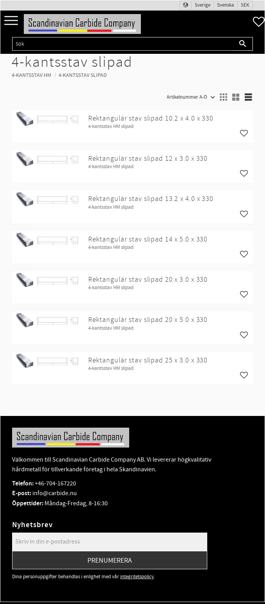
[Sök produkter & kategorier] (122, 44)
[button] (11, 21)
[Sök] (243, 44)
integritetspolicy (137, 577)
